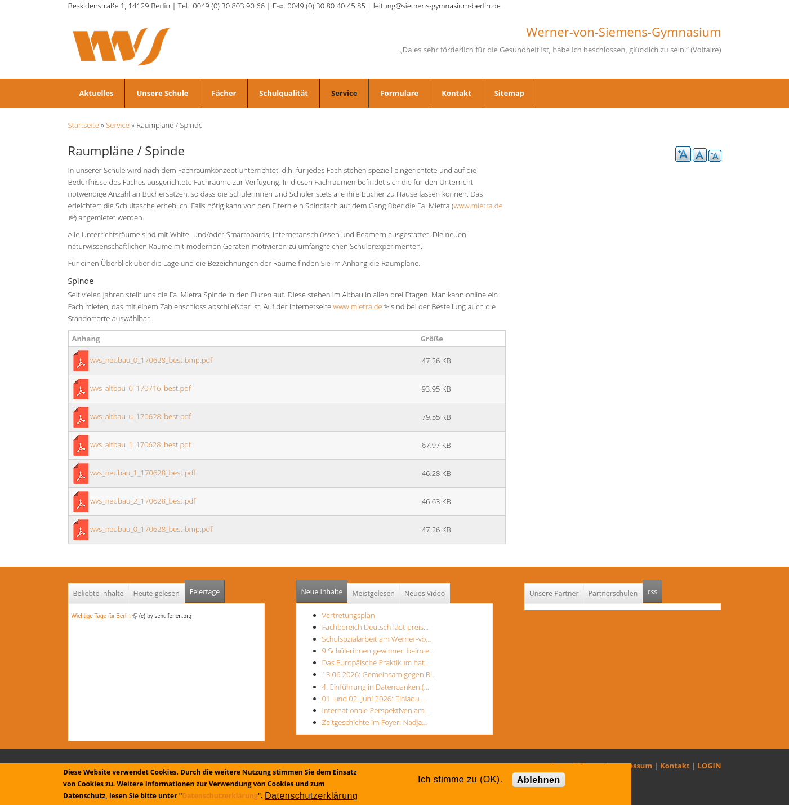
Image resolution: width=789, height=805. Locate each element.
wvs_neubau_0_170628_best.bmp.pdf (151, 360)
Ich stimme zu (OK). (460, 779)
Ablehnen (538, 780)
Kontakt (456, 93)
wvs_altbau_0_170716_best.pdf (140, 388)
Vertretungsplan (348, 615)
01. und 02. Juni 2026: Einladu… (373, 698)
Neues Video (424, 593)
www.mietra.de (361, 306)
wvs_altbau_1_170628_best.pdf (140, 444)
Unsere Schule (162, 93)
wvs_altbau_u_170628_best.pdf (140, 416)
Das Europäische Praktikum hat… (376, 662)
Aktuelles (96, 93)
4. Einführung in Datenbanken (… (375, 687)
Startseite (83, 125)
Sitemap (509, 93)
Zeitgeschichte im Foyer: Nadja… (374, 722)
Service (344, 93)
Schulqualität (283, 93)
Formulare (399, 93)
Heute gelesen (156, 593)
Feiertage (205, 592)
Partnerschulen (613, 593)
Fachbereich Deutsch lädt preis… (375, 627)
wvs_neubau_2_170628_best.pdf (142, 501)
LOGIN (709, 765)
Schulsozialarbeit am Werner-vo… (376, 639)
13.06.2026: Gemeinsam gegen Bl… (380, 674)
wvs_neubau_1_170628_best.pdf (142, 473)
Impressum (631, 765)
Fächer (224, 93)
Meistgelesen (373, 593)
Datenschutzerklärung (219, 795)
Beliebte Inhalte (98, 593)
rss (655, 588)
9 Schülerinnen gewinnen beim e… (378, 651)
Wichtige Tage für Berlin (104, 616)
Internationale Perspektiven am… (376, 710)
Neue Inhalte (322, 592)
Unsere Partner (554, 593)
